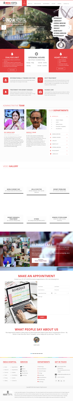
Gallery (53, 3)
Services (5, 372)
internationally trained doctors (22, 78)
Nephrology (55, 116)
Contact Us (66, 3)
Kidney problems (59, 189)
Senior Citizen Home (59, 217)
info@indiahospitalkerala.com (63, 374)
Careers (59, 3)
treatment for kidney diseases (21, 90)
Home (24, 3)
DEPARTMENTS (46, 3)
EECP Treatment (50, 78)
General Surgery (56, 137)
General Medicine (56, 134)
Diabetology (55, 144)
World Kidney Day (13, 189)
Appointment (14, 367)
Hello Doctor (36, 189)
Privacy (5, 378)
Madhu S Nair (31, 132)
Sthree (36, 219)
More (4, 35)
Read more (12, 70)
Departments (14, 369)
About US (5, 369)
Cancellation (14, 375)
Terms (5, 375)
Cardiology (55, 153)
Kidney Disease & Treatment (13, 218)
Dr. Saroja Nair (9, 132)
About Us (30, 3)
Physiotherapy (55, 150)
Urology (54, 140)
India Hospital (37, 3)
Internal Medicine (56, 147)
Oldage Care (49, 90)
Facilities (13, 372)
